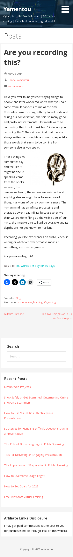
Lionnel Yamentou (18, 80)
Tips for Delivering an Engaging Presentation (33, 455)
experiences (25, 302)
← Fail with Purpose (12, 314)
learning (37, 302)
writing (52, 302)
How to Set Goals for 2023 (21, 486)
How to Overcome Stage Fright (24, 476)
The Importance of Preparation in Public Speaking (36, 465)
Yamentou (17, 9)
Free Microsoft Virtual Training (23, 497)
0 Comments (15, 86)
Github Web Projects (17, 387)
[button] (67, 7)
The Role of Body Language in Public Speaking (34, 444)
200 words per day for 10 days (35, 266)
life (45, 302)
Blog (18, 298)
